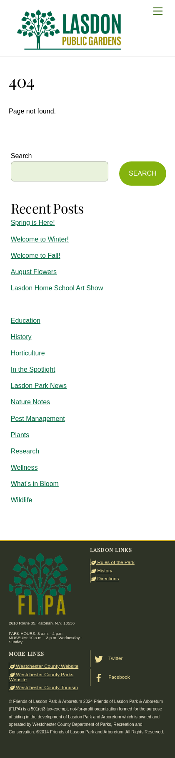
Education (25, 320)
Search (21, 155)
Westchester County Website (43, 666)
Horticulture (28, 353)
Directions (104, 578)
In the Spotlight (33, 369)
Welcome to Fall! (35, 255)
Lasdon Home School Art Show (57, 288)
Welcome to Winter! (40, 239)
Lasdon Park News (39, 385)
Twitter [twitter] (106, 658)
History (21, 336)
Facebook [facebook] (110, 677)
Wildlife (21, 500)
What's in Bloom (35, 483)
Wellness (24, 467)
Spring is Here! (33, 222)
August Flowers (34, 271)
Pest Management (38, 418)
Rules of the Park (112, 562)
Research (25, 451)
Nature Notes (30, 401)
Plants (20, 434)
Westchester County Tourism (43, 687)
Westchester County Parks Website (41, 677)
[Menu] (158, 11)
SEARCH (143, 173)
